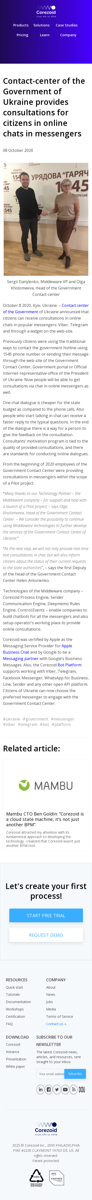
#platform (61, 724)
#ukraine (11, 719)
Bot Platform (69, 665)
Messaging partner (21, 658)
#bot (44, 724)
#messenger (62, 719)
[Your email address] (50, 1074)
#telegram (27, 724)
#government (35, 719)
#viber (9, 724)
